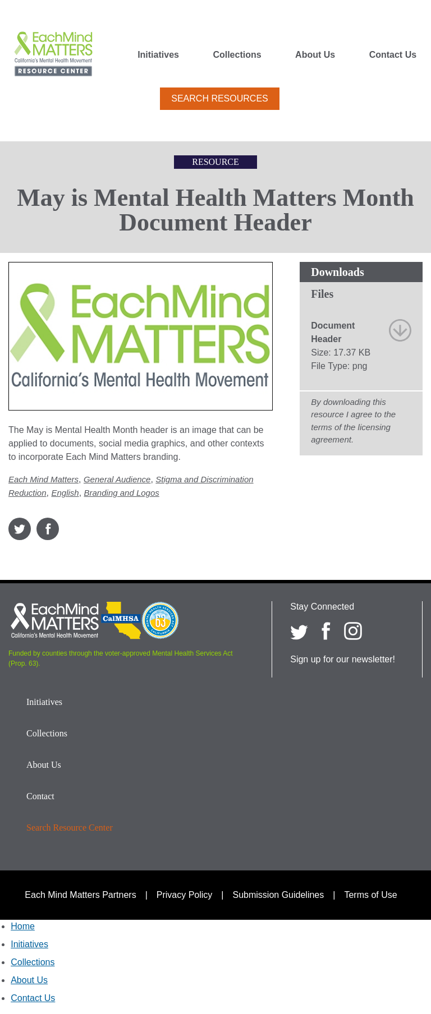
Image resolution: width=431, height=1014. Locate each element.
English (65, 492)
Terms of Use (370, 895)
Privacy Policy (185, 895)
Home (23, 926)
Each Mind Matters (43, 479)
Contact (40, 796)
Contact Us (392, 54)
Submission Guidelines (278, 895)
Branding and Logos (121, 492)
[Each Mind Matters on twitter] (299, 631)
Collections (237, 54)
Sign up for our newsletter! (342, 659)
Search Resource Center (69, 827)
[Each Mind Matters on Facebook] (326, 631)
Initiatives (158, 54)
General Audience (117, 479)
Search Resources (219, 98)
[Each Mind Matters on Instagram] (353, 631)
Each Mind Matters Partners (80, 895)
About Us (315, 54)
